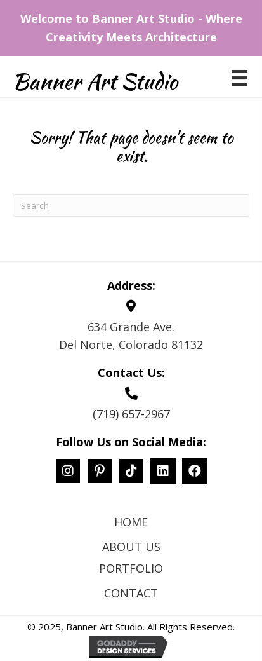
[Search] (131, 205)
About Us (131, 546)
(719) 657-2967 (131, 413)
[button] (68, 471)
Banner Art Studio (95, 81)
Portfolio (131, 568)
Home (131, 521)
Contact (131, 593)
